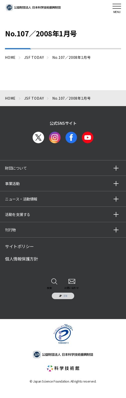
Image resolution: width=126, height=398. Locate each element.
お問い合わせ (71, 288)
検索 (49, 288)
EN (65, 296)
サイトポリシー (19, 246)
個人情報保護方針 (21, 259)
